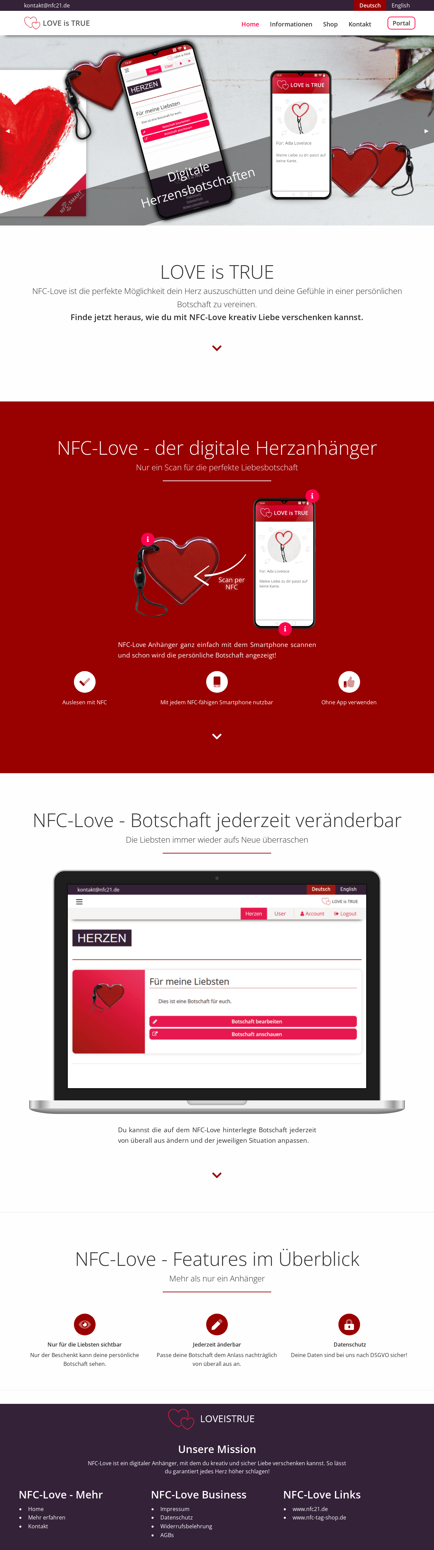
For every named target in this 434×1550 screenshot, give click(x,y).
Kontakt (360, 24)
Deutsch (370, 5)
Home (250, 24)
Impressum (175, 1509)
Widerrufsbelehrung (186, 1526)
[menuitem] (250, 23)
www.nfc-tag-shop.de (319, 1517)
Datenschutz (176, 1517)
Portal (401, 23)
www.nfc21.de (310, 1509)
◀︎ (10, 130)
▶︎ (429, 130)
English (401, 5)
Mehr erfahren (46, 1517)
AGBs (167, 1535)
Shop (330, 24)
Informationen (291, 24)
